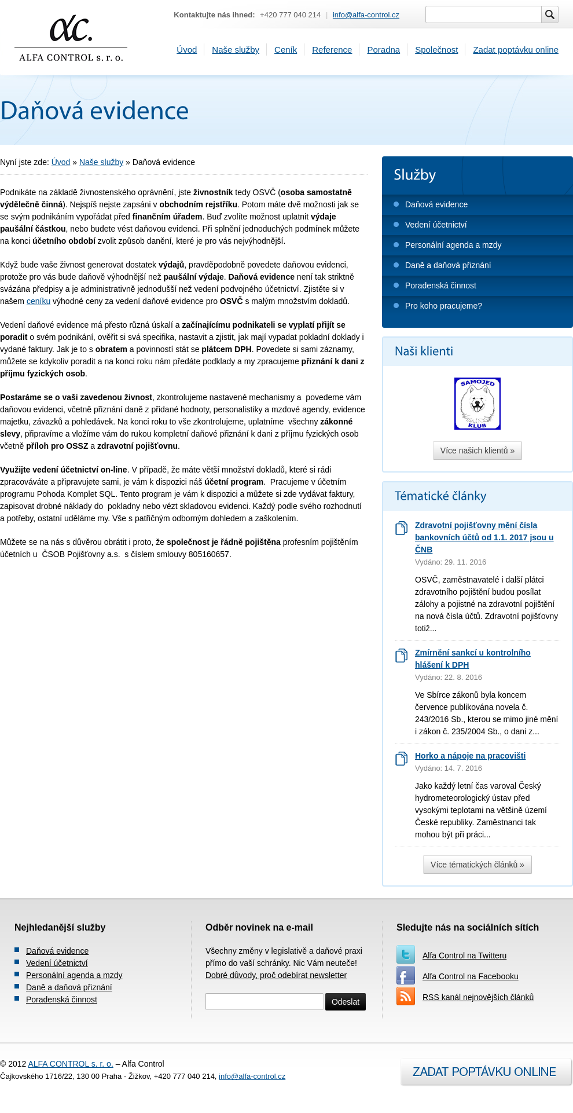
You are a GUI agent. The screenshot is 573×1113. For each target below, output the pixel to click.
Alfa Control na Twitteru (464, 955)
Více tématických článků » (477, 864)
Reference (332, 49)
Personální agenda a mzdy (453, 245)
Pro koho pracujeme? (443, 305)
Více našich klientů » (477, 450)
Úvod (187, 49)
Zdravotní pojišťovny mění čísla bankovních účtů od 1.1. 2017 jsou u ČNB (484, 537)
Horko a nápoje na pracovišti (470, 755)
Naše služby (235, 49)
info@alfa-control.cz (366, 14)
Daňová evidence (436, 204)
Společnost (436, 49)
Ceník (285, 49)
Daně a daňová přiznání (448, 265)
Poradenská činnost (440, 285)
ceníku (38, 301)
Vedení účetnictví (436, 224)
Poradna (383, 49)
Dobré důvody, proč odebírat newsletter (276, 975)
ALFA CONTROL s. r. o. (70, 1063)
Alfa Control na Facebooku (471, 976)
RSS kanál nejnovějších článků (478, 997)
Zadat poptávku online (516, 49)
